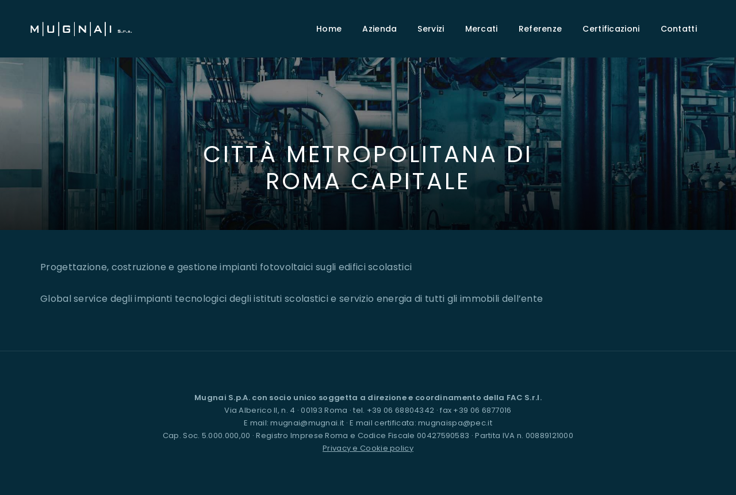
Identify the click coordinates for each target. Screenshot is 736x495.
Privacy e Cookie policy (368, 448)
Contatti (679, 28)
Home (329, 28)
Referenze (540, 28)
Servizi (430, 28)
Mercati (481, 28)
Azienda (379, 28)
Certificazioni (610, 28)
